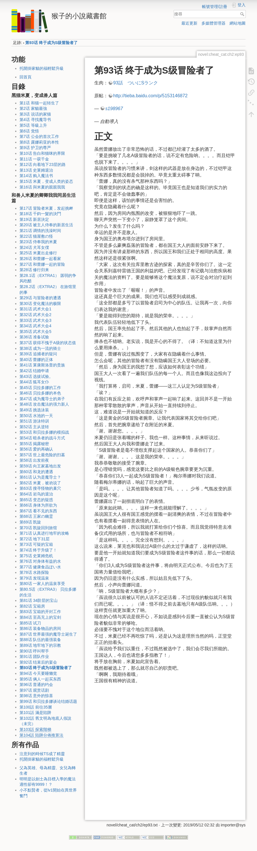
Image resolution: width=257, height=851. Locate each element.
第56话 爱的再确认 (36, 449)
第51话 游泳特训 (34, 421)
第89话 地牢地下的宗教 (40, 645)
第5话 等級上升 (33, 125)
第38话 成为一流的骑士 (40, 348)
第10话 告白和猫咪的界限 (42, 153)
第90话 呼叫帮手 (34, 651)
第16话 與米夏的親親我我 (42, 187)
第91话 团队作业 (34, 656)
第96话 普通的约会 (36, 684)
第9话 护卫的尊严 (35, 147)
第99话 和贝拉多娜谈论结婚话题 (48, 701)
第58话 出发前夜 (34, 460)
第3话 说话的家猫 (35, 114)
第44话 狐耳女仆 (34, 382)
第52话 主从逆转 (34, 426)
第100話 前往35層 (35, 707)
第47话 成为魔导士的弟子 (42, 398)
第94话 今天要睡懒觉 (38, 673)
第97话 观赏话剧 (34, 690)
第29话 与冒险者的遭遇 (40, 297)
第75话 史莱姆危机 (36, 556)
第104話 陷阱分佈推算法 (41, 735)
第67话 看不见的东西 (38, 511)
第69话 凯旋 (30, 522)
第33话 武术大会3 (35, 320)
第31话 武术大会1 (35, 309)
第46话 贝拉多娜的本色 (40, 393)
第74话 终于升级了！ (38, 550)
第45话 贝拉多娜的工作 (40, 387)
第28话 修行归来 (34, 269)
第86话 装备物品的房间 (40, 628)
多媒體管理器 (213, 23)
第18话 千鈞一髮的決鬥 (40, 213)
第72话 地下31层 (34, 539)
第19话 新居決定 (34, 219)
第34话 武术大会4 (35, 326)
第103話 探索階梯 (35, 729)
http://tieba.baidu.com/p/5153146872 (150, 95)
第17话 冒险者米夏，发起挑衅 (46, 208)
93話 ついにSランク (135, 82)
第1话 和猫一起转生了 (39, 103)
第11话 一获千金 (34, 159)
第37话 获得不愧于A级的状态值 (47, 342)
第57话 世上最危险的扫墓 (42, 455)
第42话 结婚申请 (34, 370)
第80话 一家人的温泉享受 (42, 583)
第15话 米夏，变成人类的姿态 (46, 181)
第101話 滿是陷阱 (35, 712)
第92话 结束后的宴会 (38, 662)
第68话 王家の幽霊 (36, 516)
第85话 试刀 (30, 623)
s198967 (114, 108)
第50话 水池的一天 (36, 415)
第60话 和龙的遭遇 (36, 471)
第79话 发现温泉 (34, 578)
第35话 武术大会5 (35, 331)
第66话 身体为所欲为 (38, 505)
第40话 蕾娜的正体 (36, 359)
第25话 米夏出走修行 (38, 253)
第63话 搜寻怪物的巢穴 (40, 488)
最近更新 (189, 23)
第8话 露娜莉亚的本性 (39, 142)
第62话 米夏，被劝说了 (40, 483)
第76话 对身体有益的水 (40, 561)
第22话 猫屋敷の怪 (36, 236)
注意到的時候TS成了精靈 (42, 753)
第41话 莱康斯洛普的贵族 (42, 365)
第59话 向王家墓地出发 (40, 466)
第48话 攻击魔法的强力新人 (44, 404)
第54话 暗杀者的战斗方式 (42, 438)
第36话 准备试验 (34, 337)
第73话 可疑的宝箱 (36, 544)
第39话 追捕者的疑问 (38, 354)
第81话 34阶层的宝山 (38, 600)
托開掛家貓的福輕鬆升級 (41, 68)
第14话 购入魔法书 (36, 175)
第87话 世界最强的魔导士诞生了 (48, 634)
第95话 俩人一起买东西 (40, 679)
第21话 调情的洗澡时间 (40, 230)
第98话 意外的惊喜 (36, 695)
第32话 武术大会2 (35, 314)
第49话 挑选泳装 (34, 410)
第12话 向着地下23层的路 (42, 164)
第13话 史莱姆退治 (36, 170)
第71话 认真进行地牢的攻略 (44, 533)
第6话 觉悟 (29, 131)
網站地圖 (237, 23)
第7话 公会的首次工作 (39, 136)
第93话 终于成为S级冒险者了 (51, 42)
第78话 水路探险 (34, 572)
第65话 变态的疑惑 (36, 499)
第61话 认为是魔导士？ (40, 477)
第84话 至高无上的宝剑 (40, 617)
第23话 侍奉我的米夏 (38, 241)
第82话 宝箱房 (32, 606)
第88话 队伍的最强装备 (40, 639)
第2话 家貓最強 (33, 108)
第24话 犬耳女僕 (34, 247)
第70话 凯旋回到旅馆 (38, 527)
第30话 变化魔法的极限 (40, 303)
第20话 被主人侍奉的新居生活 (46, 225)
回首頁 (25, 77)
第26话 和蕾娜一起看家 (40, 258)
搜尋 (243, 14)
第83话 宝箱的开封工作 (40, 611)
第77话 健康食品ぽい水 (40, 567)
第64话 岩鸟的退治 (36, 494)
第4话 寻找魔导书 (35, 119)
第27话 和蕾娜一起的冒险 (42, 264)
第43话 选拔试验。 (36, 376)
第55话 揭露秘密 (34, 443)
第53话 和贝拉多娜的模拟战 (44, 432)
